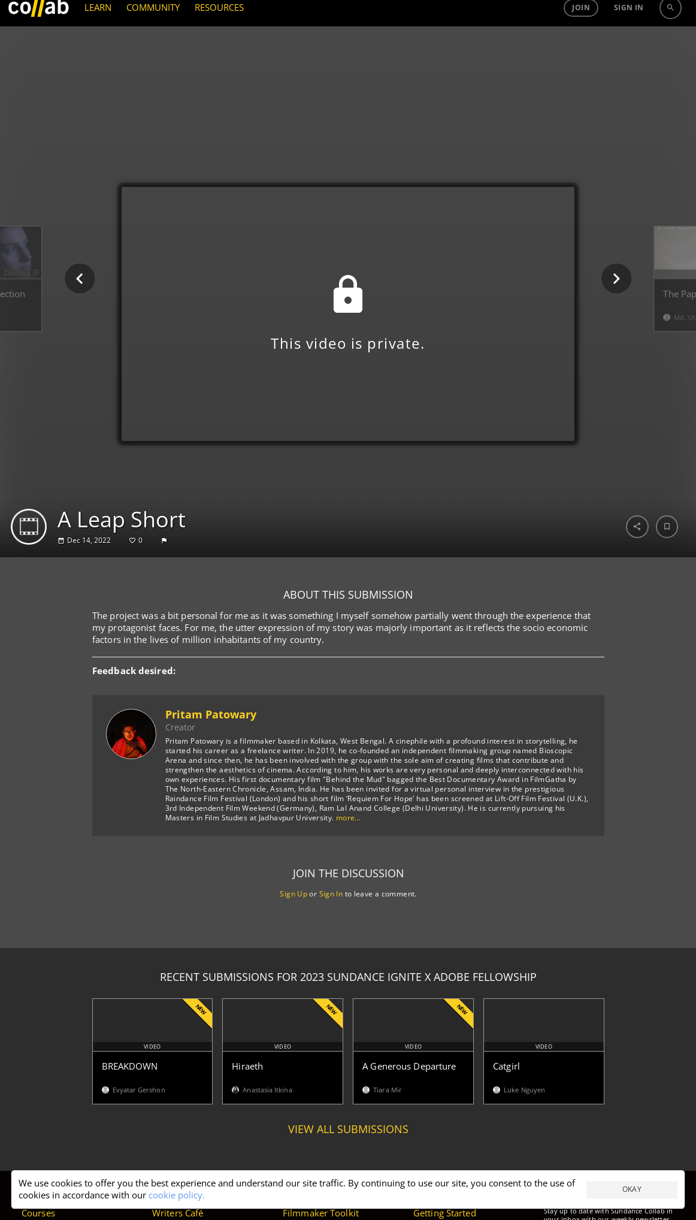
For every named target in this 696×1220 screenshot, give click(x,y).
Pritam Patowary (210, 714)
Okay (632, 1189)
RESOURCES (219, 41)
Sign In (331, 894)
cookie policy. (177, 1195)
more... (348, 818)
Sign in (629, 41)
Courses (38, 1213)
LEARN (98, 41)
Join (581, 41)
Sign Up (293, 894)
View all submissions (348, 1129)
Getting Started (444, 1213)
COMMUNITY (153, 41)
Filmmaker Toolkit (321, 1213)
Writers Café (177, 1213)
